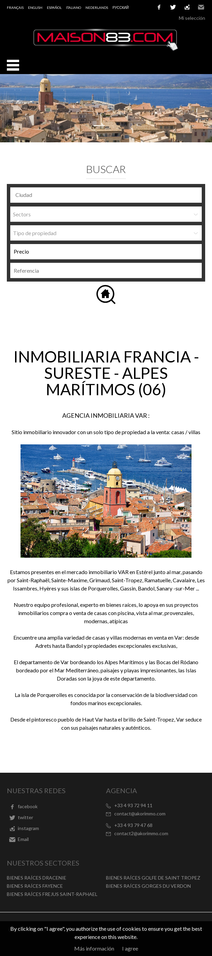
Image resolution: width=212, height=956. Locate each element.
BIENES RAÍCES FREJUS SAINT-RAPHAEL (52, 894)
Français (15, 7)
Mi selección (192, 18)
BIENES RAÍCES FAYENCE (35, 886)
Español (54, 7)
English (35, 7)
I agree (130, 948)
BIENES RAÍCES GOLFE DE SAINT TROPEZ (153, 878)
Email (201, 7)
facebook (159, 7)
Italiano (73, 7)
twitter (173, 7)
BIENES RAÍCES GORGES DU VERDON (148, 886)
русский (120, 7)
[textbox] (107, 195)
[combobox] (106, 195)
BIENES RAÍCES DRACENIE (36, 878)
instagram (187, 7)
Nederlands (96, 7)
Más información (94, 948)
